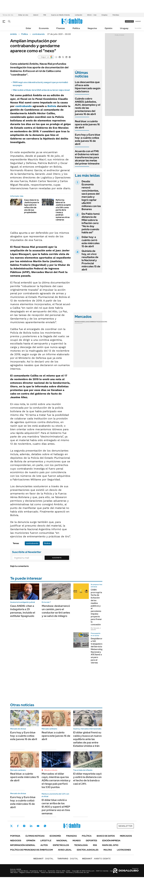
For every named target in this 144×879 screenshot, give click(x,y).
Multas (108, 849)
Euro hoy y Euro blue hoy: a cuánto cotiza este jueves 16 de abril (87, 139)
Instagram (24, 826)
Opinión (108, 28)
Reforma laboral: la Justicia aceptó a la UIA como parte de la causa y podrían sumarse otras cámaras (63, 210)
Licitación (78, 15)
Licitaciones (124, 849)
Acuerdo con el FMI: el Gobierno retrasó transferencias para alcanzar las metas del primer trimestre (87, 157)
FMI (44, 15)
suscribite (129, 21)
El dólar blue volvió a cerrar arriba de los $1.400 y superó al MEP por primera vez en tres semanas (56, 806)
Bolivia (51, 106)
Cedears (103, 322)
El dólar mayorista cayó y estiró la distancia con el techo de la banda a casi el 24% (87, 778)
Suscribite (56, 558)
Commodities (94, 322)
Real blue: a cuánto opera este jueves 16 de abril (87, 124)
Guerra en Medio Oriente (60, 15)
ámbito (13, 34)
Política (76, 28)
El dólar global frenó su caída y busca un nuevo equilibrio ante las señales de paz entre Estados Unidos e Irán (87, 739)
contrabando (38, 34)
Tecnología (81, 845)
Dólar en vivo (23, 15)
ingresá (138, 21)
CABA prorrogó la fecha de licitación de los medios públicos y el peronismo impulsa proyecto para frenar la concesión (96, 607)
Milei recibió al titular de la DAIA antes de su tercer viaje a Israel (41, 90)
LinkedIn (31, 826)
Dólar (28, 28)
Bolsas (86, 322)
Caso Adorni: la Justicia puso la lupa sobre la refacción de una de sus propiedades (31, 206)
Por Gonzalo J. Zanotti (96, 629)
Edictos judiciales (87, 849)
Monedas (79, 322)
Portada (15, 836)
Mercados (126, 836)
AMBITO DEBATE (96, 858)
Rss (95, 845)
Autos (44, 845)
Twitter (11, 826)
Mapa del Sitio (110, 845)
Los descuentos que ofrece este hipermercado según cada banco (87, 86)
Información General (22, 845)
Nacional (61, 840)
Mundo (77, 840)
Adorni (35, 15)
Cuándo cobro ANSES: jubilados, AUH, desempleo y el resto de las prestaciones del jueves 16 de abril (87, 106)
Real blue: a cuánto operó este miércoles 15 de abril (24, 777)
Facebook (17, 826)
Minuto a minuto (50, 770)
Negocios (92, 28)
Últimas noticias (34, 836)
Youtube (38, 826)
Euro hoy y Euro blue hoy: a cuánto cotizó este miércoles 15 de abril (22, 802)
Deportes (91, 840)
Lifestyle (45, 840)
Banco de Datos (106, 836)
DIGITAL (43, 858)
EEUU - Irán (91, 15)
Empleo (104, 15)
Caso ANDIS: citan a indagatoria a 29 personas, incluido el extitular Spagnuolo (22, 611)
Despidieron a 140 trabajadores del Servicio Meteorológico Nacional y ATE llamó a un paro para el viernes (98, 650)
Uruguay (124, 28)
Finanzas (60, 28)
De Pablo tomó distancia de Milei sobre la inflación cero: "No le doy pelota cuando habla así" (91, 223)
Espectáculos (61, 845)
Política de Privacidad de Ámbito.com (31, 849)
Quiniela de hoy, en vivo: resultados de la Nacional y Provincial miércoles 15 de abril (91, 260)
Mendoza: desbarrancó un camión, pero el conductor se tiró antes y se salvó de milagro (56, 611)
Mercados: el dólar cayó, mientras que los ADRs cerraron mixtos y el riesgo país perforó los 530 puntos (56, 780)
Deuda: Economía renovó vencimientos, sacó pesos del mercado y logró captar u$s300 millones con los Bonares (91, 195)
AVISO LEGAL (65, 849)
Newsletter (138, 28)
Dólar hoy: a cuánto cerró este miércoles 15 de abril (91, 241)
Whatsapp (45, 826)
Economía (44, 28)
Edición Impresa (111, 840)
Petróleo (116, 15)
